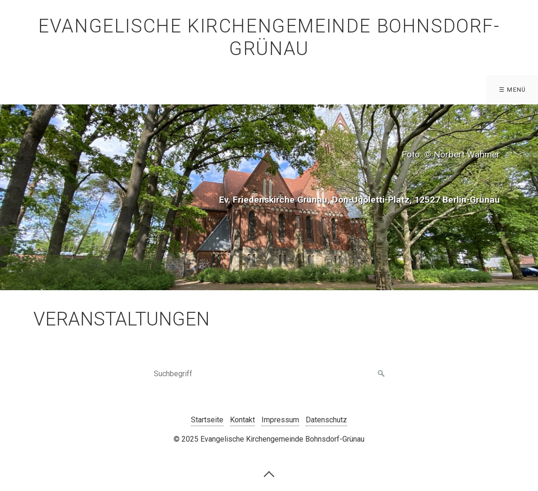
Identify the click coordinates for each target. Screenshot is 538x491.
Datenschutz (326, 419)
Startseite (207, 419)
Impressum (280, 419)
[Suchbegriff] (269, 374)
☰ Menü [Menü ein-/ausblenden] (512, 89)
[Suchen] (381, 374)
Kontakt (242, 419)
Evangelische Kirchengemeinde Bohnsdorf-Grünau (268, 37)
